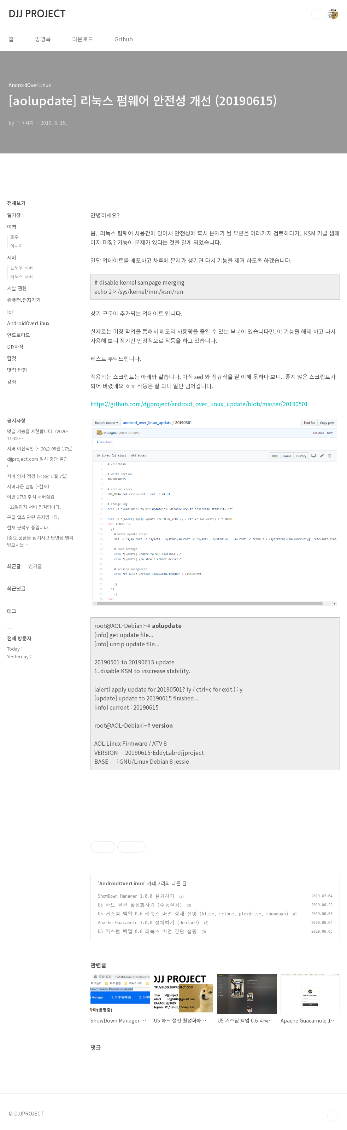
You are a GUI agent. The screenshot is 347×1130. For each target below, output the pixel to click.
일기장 (14, 215)
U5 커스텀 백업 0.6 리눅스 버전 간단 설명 (147, 931)
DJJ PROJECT (36, 14)
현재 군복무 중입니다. (28, 527)
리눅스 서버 (21, 276)
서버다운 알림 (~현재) (28, 486)
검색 (316, 14)
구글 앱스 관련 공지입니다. (33, 517)
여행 (11, 226)
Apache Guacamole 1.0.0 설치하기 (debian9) (148, 922)
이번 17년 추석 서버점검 (30, 496)
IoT (11, 311)
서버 (11, 257)
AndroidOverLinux (121, 883)
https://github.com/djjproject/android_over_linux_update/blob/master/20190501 (199, 404)
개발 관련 (17, 288)
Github (123, 39)
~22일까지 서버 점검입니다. (34, 506)
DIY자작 (15, 346)
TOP (333, 1116)
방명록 (43, 39)
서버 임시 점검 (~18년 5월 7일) (37, 476)
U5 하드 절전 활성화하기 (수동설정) (140, 905)
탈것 (11, 358)
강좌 (11, 381)
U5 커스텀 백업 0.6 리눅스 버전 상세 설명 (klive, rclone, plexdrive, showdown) (193, 913)
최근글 (14, 566)
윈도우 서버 (21, 267)
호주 (14, 236)
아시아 (16, 246)
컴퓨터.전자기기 (24, 299)
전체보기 (16, 202)
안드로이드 (18, 334)
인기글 (35, 566)
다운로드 (82, 39)
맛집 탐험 (17, 369)
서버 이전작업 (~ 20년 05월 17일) (39, 448)
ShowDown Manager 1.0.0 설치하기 (136, 896)
